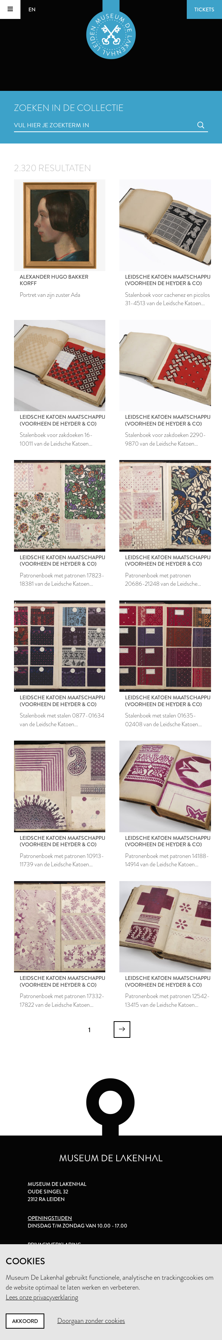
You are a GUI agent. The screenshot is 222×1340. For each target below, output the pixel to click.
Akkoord (25, 1321)
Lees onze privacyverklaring (42, 1297)
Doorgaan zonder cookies (91, 1321)
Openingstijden (50, 1218)
